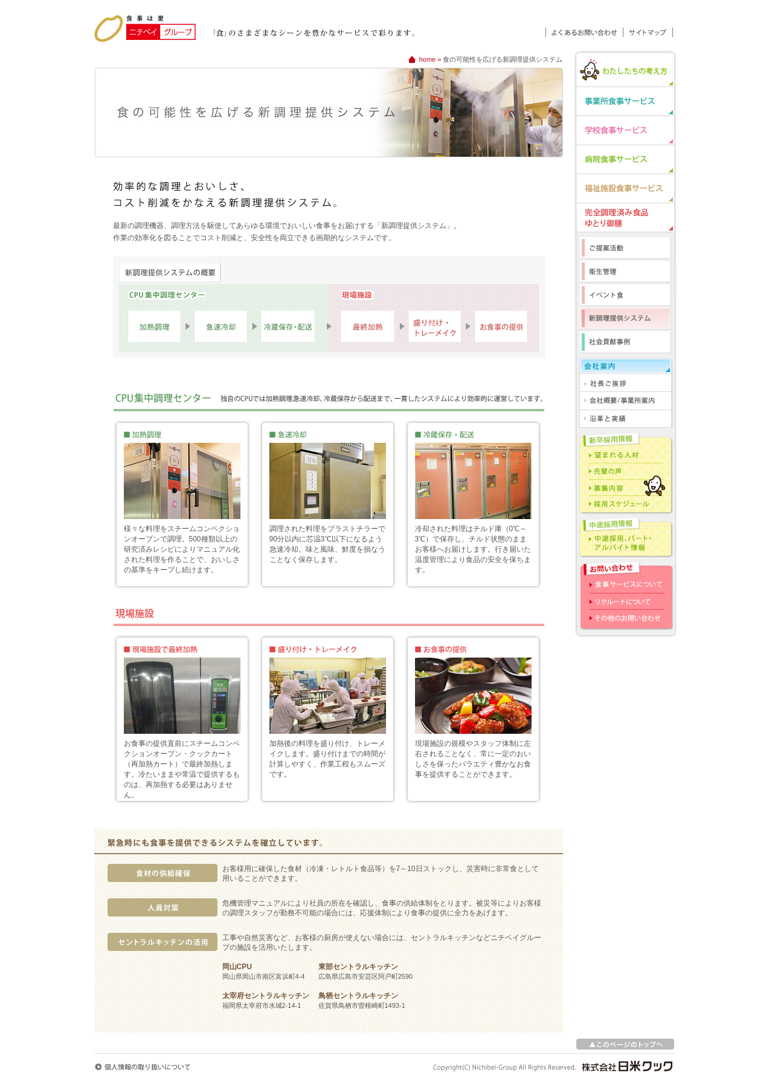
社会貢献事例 (625, 342)
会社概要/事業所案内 (625, 401)
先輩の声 (625, 471)
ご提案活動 (625, 246)
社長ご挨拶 (625, 383)
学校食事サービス (625, 130)
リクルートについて (625, 601)
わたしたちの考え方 (625, 68)
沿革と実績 (625, 419)
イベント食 (625, 296)
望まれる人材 (625, 454)
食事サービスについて (625, 585)
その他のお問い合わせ (625, 618)
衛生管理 (625, 272)
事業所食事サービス (625, 101)
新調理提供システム (625, 320)
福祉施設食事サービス (625, 188)
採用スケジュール (625, 503)
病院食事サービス (625, 159)
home (427, 59)
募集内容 (625, 487)
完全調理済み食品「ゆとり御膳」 (625, 217)
